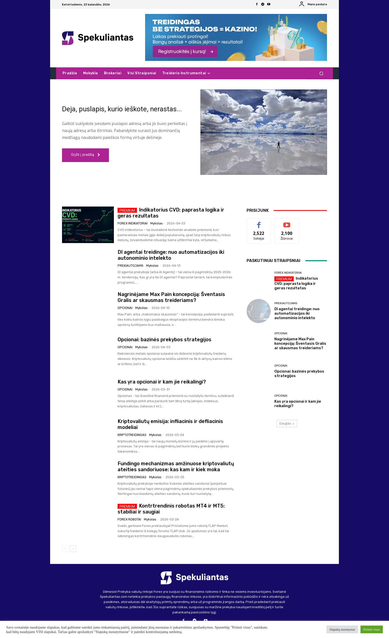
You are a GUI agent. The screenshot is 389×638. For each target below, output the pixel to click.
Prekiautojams (130, 265)
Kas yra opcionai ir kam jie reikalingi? (162, 382)
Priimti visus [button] (371, 629)
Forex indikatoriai (133, 223)
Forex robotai (129, 519)
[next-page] (73, 549)
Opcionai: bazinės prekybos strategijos (164, 339)
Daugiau (286, 423)
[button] (321, 73)
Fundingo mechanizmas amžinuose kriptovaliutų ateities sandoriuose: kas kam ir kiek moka (176, 466)
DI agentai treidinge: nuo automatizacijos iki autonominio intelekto (171, 255)
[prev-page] (65, 549)
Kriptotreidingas (132, 434)
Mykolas (156, 223)
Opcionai (125, 307)
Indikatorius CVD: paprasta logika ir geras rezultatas (296, 283)
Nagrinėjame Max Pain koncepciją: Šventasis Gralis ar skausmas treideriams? (171, 297)
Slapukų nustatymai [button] (342, 629)
